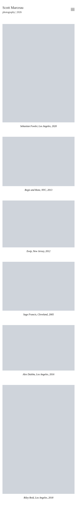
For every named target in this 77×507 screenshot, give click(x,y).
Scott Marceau (12, 8)
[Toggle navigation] (73, 9)
